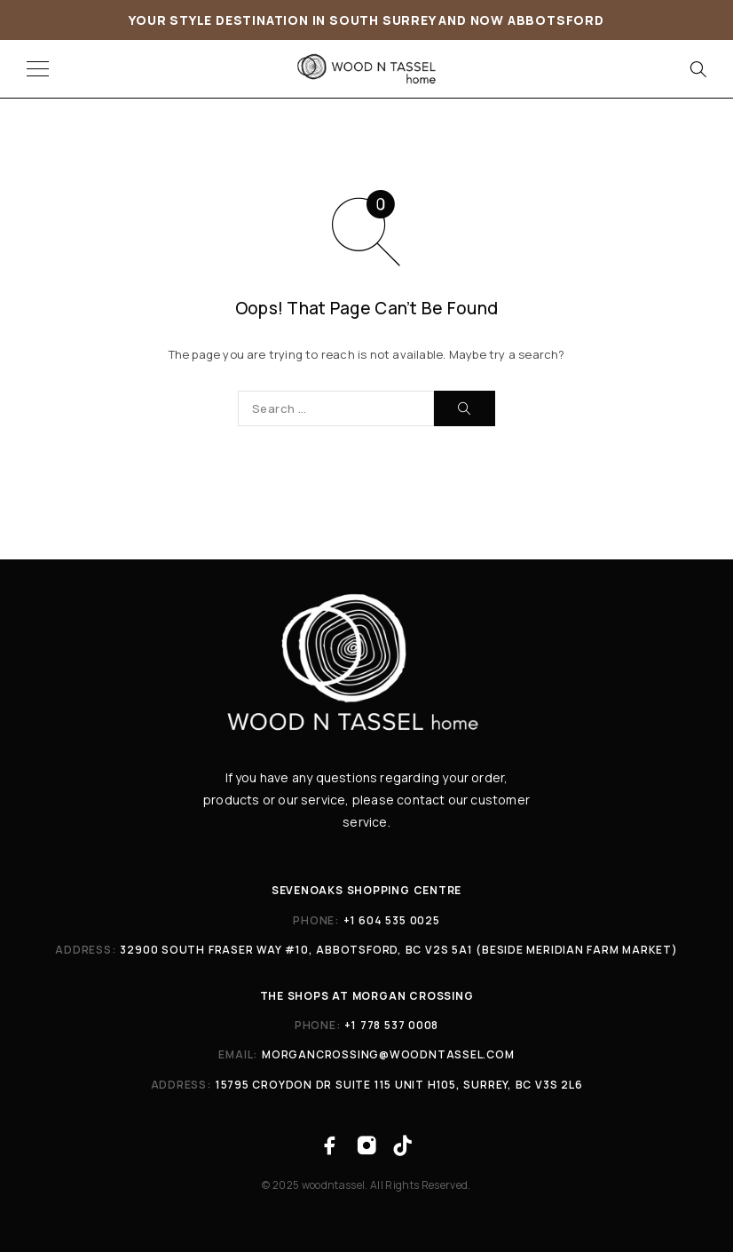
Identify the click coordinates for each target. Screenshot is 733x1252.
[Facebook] (329, 1146)
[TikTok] (403, 1146)
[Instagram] (366, 1146)
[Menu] (37, 69)
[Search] (697, 69)
